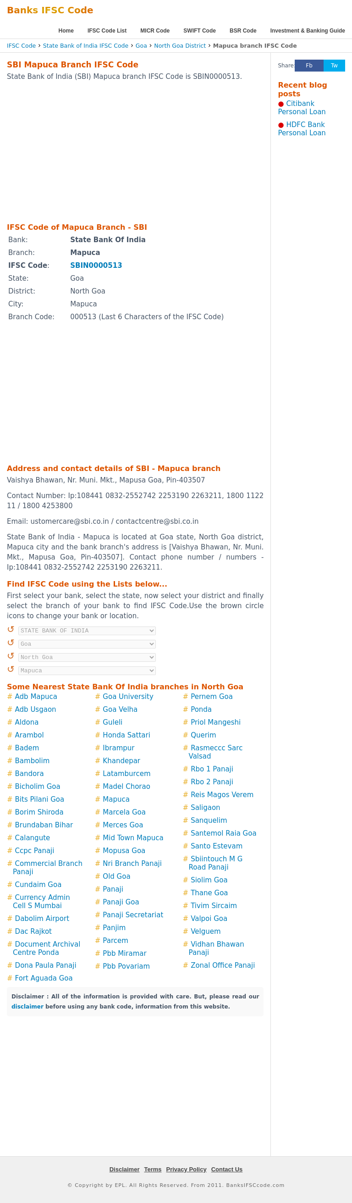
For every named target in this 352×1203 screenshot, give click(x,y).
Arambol (29, 735)
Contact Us (227, 1169)
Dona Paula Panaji (46, 965)
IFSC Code (21, 45)
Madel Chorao (126, 786)
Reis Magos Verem (222, 795)
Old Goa (116, 876)
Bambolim (32, 761)
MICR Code (155, 31)
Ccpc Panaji (35, 851)
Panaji (113, 889)
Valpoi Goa (209, 919)
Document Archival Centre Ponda (46, 948)
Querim (203, 735)
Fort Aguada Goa (44, 978)
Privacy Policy (186, 1169)
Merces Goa (123, 825)
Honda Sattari (126, 735)
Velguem (205, 931)
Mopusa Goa (124, 851)
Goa (141, 45)
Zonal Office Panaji (223, 965)
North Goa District (180, 45)
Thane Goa (209, 893)
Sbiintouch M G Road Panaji (216, 863)
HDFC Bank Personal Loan (302, 129)
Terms (152, 1169)
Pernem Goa (212, 697)
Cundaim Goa (38, 885)
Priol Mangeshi (216, 722)
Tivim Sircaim (214, 906)
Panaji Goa (121, 902)
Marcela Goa (124, 812)
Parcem (115, 941)
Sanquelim (209, 820)
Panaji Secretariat (133, 915)
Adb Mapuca (36, 697)
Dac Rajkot (33, 931)
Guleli (112, 722)
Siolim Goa (209, 880)
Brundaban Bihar (44, 825)
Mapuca (116, 799)
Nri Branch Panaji (132, 863)
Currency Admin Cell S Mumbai (41, 901)
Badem (27, 748)
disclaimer (27, 1006)
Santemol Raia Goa (223, 833)
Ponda (201, 709)
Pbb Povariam (126, 966)
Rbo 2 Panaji (212, 782)
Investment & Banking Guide (307, 31)
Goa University (128, 697)
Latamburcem (126, 774)
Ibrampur (118, 748)
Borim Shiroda (39, 812)
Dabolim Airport (42, 919)
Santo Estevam (216, 846)
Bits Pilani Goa (40, 799)
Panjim (114, 928)
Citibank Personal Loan (302, 108)
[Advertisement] (123, 151)
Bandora (29, 774)
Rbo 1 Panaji (212, 769)
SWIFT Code (199, 31)
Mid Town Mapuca (133, 838)
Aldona (27, 722)
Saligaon (205, 808)
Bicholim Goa (37, 786)
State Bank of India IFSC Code (85, 45)
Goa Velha (120, 709)
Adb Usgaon (35, 709)
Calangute (32, 838)
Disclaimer (125, 1169)
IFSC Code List (107, 31)
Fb (309, 65)
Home (66, 31)
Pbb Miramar (124, 953)
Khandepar (121, 761)
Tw (334, 65)
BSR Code (243, 31)
